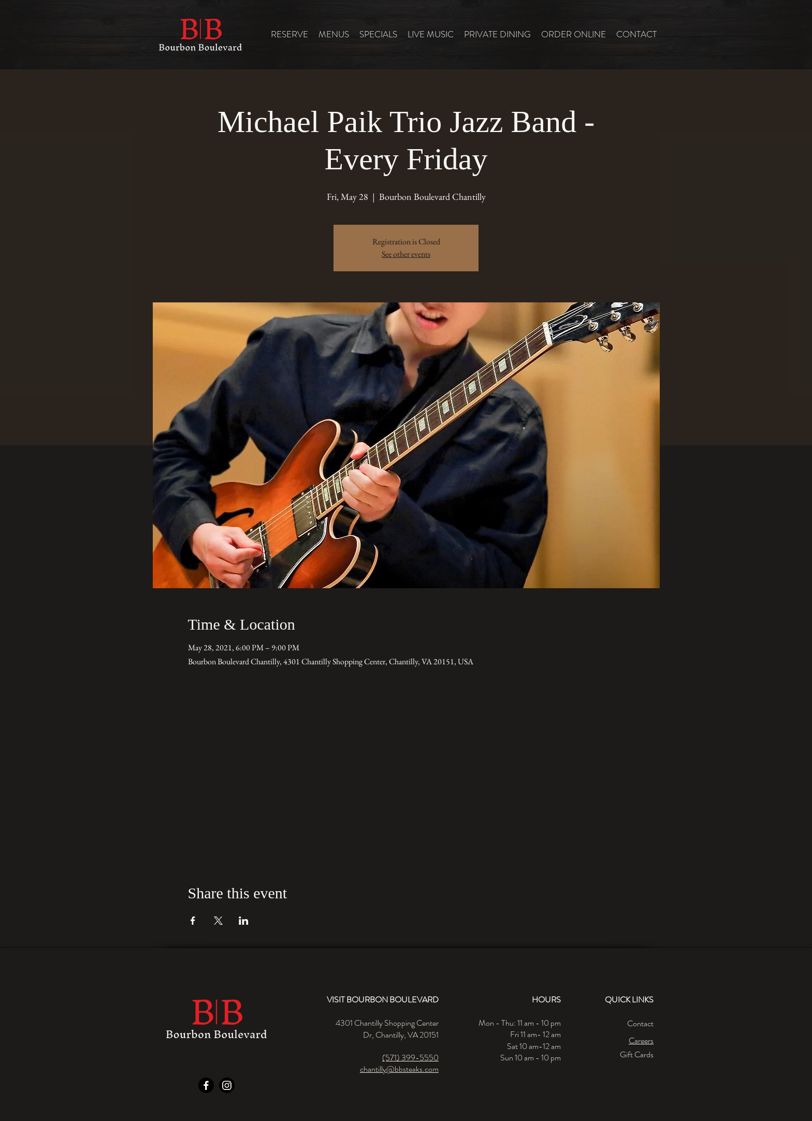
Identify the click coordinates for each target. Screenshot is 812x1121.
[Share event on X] (218, 920)
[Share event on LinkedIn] (244, 920)
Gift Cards (637, 1054)
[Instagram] (227, 1085)
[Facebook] (206, 1085)
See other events (406, 254)
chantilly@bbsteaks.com (399, 1069)
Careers (641, 1040)
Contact (640, 1023)
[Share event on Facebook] (193, 920)
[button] (333, 34)
